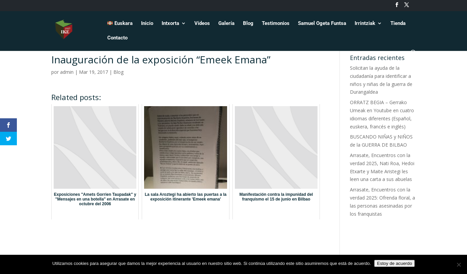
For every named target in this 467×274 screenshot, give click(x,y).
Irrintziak (365, 23)
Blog (248, 23)
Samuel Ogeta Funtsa (322, 23)
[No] (458, 264)
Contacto (117, 38)
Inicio (147, 23)
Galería (226, 23)
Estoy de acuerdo (394, 263)
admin (67, 72)
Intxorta (170, 23)
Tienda (398, 23)
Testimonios (276, 23)
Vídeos (202, 23)
